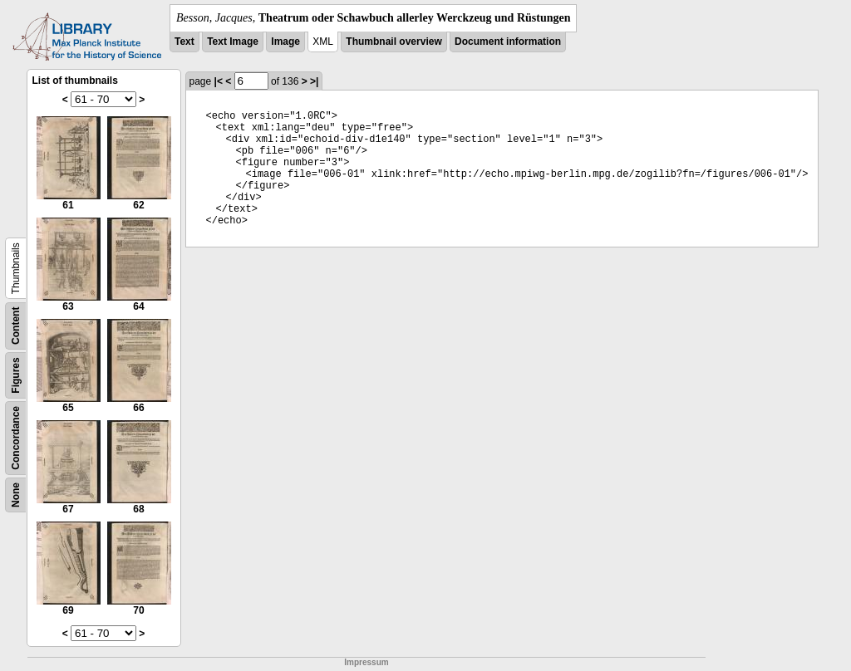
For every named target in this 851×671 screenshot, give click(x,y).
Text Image (232, 41)
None (16, 494)
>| (314, 81)
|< (218, 81)
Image (285, 41)
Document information (508, 41)
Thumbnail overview (393, 41)
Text (184, 41)
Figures (16, 375)
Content (16, 326)
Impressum (366, 662)
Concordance (16, 438)
